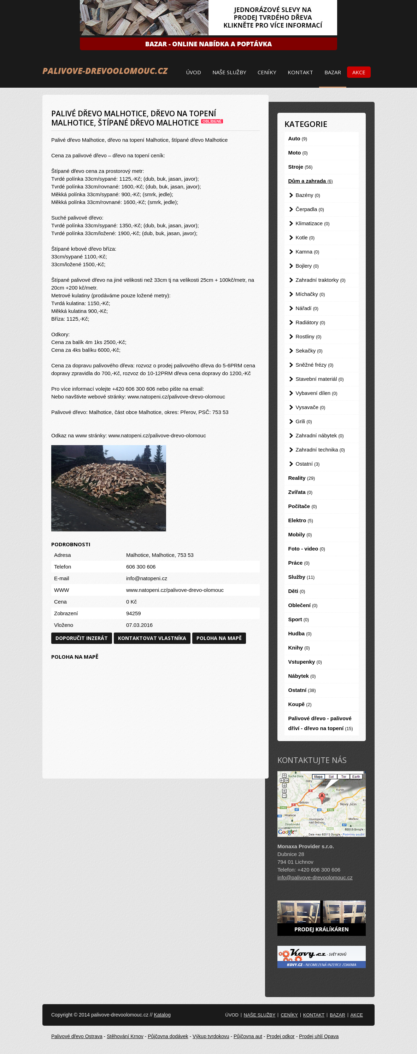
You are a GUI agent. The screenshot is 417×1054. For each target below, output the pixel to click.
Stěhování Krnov (125, 1036)
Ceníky (267, 72)
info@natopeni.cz (146, 578)
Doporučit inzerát (81, 638)
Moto (298, 153)
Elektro (300, 520)
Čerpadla (310, 209)
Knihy (299, 648)
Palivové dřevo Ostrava (76, 1036)
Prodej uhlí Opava (319, 1036)
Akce (358, 72)
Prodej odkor (280, 1036)
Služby (301, 577)
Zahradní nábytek (320, 435)
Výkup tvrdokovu (211, 1036)
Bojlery (307, 266)
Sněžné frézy (315, 365)
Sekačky (309, 351)
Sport (298, 619)
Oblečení (303, 605)
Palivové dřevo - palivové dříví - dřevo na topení (320, 723)
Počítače (302, 506)
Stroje (300, 167)
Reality (301, 478)
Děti (296, 591)
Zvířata (300, 492)
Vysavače (310, 407)
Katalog (162, 1015)
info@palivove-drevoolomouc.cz (315, 877)
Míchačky (310, 294)
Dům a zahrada (310, 181)
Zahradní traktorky (321, 280)
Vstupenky (305, 662)
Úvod (193, 72)
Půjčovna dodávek (168, 1036)
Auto (297, 138)
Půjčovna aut (248, 1036)
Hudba (300, 633)
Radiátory (310, 322)
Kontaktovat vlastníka (152, 638)
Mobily (300, 534)
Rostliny (309, 336)
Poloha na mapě (219, 638)
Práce (299, 563)
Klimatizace (313, 223)
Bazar (332, 72)
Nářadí (307, 308)
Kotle (305, 237)
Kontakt (300, 72)
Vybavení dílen (316, 393)
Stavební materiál (320, 379)
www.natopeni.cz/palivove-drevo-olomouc (175, 590)
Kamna (307, 252)
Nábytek (302, 676)
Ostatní (308, 464)
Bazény (308, 195)
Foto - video (306, 549)
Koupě (300, 704)
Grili (304, 421)
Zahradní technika (320, 450)
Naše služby (229, 72)
